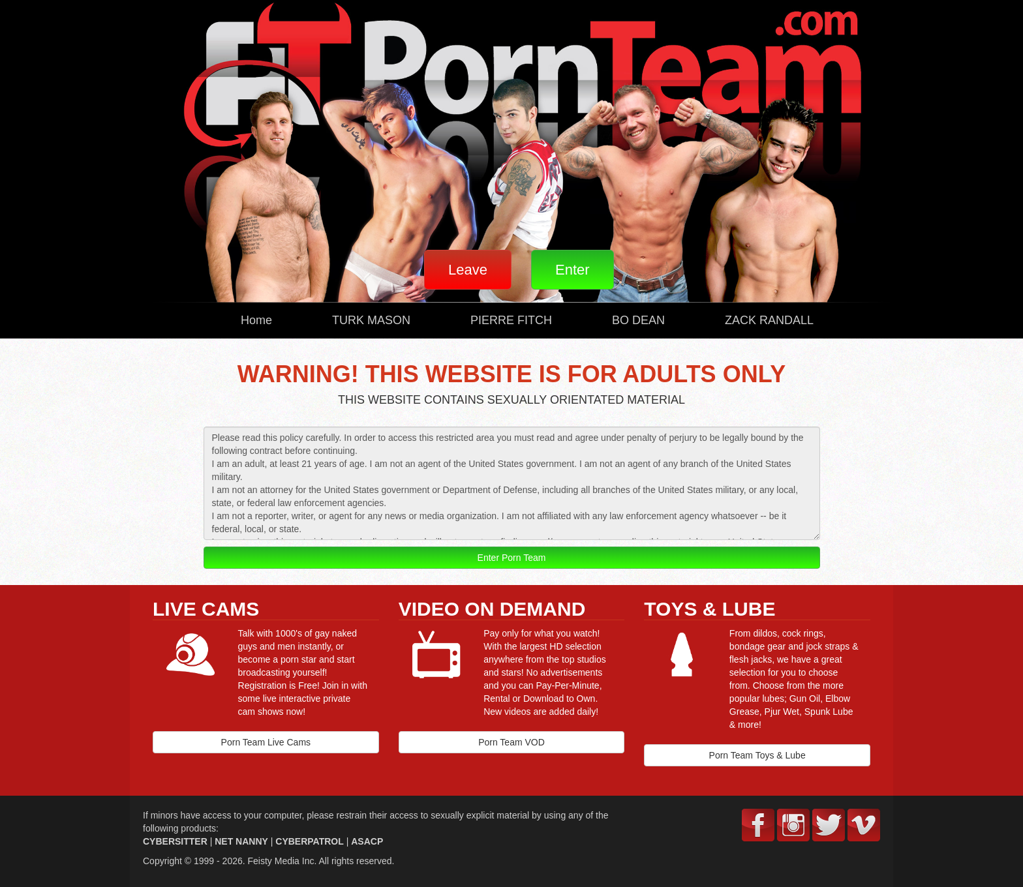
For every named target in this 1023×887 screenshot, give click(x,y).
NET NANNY (241, 841)
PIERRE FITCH (511, 320)
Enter (572, 270)
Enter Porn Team (512, 557)
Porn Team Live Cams (266, 742)
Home (256, 320)
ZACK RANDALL (769, 320)
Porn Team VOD (511, 742)
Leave (467, 270)
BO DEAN (638, 320)
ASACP (367, 841)
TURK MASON (371, 320)
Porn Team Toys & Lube (757, 755)
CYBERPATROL (309, 841)
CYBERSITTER (175, 841)
